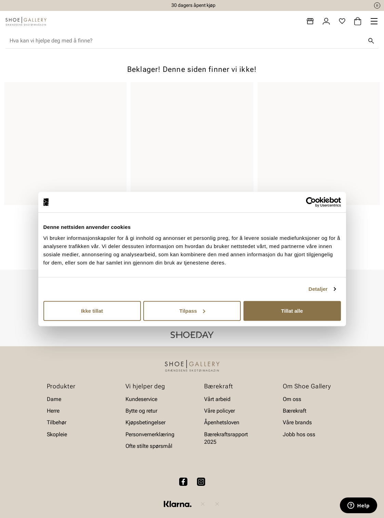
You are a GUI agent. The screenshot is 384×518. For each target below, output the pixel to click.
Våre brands (297, 422)
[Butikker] (310, 21)
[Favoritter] (342, 21)
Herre (53, 410)
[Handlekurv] (358, 21)
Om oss (292, 399)
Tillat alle (292, 310)
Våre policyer (219, 410)
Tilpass (192, 310)
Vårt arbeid (217, 399)
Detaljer (318, 289)
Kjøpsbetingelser (145, 422)
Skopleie (57, 434)
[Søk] (371, 40)
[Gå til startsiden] (26, 21)
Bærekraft (294, 410)
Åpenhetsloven (221, 422)
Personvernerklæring (149, 434)
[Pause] (377, 5)
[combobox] (186, 40)
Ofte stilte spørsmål (148, 446)
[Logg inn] (326, 21)
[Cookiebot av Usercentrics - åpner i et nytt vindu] (311, 202)
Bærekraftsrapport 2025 (226, 438)
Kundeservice (141, 399)
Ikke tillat (92, 310)
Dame (54, 399)
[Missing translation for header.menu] (374, 21)
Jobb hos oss (299, 434)
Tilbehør (56, 422)
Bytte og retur (141, 410)
